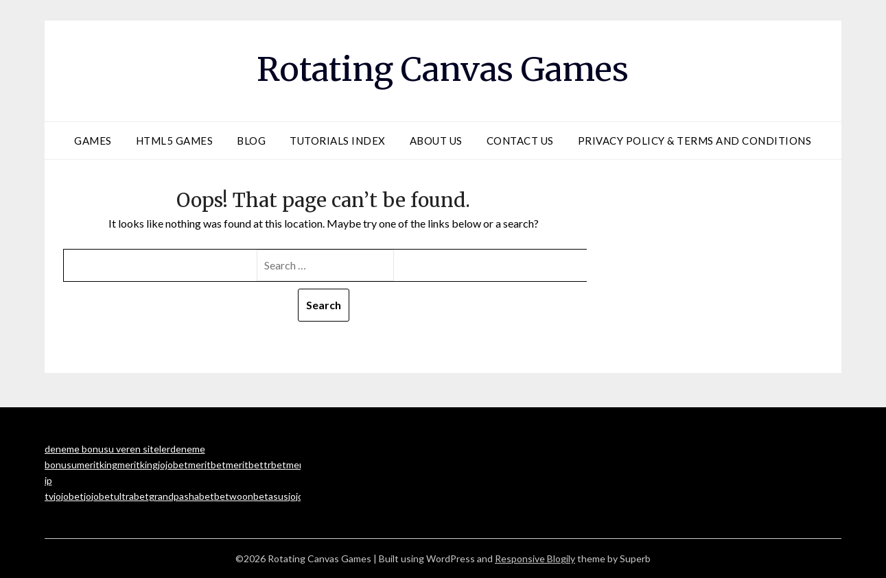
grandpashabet (181, 496)
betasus (270, 496)
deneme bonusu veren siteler (107, 449)
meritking (97, 464)
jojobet (173, 464)
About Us (436, 140)
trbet (275, 464)
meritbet (207, 464)
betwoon (233, 496)
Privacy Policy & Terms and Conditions (695, 140)
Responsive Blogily (535, 558)
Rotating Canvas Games (443, 69)
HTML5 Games (174, 140)
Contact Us (520, 140)
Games (93, 140)
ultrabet (131, 496)
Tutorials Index (338, 140)
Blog (251, 140)
